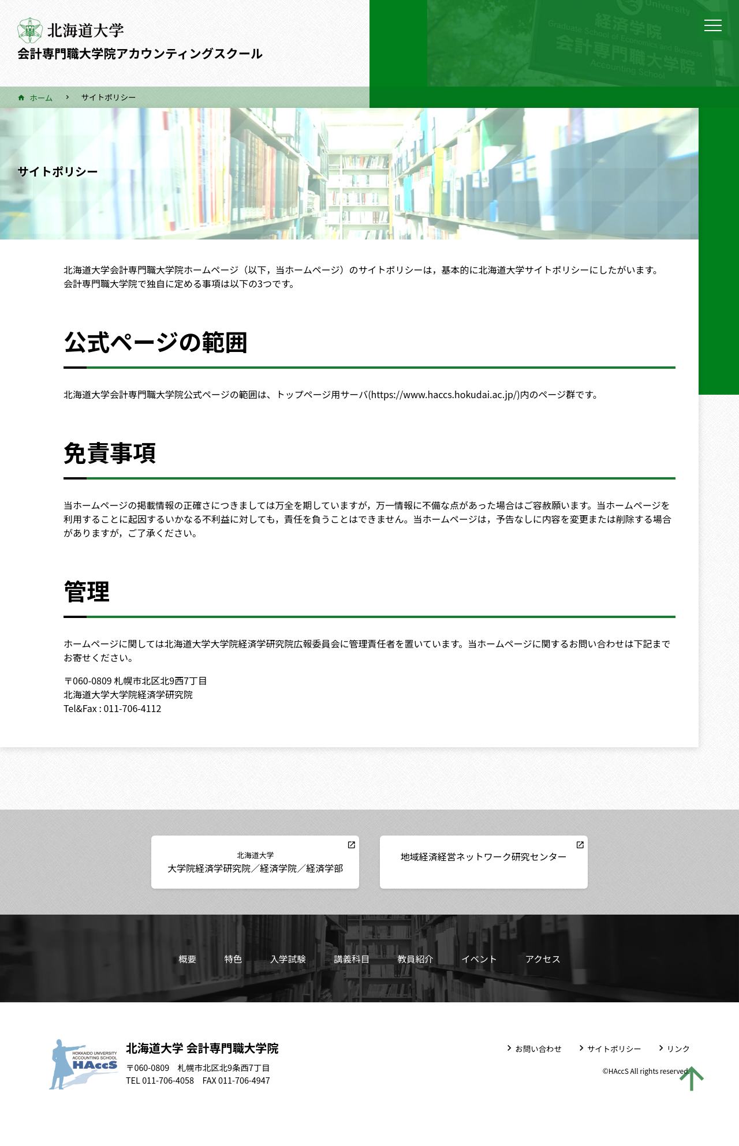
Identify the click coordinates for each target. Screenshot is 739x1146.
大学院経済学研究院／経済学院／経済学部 (264, 861)
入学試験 (286, 958)
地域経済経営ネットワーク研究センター (475, 856)
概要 (185, 958)
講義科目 (351, 958)
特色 (231, 958)
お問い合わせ (537, 1048)
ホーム (41, 97)
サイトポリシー (613, 1048)
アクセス (545, 958)
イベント (480, 958)
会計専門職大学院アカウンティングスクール (146, 52)
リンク (678, 1048)
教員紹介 (415, 958)
